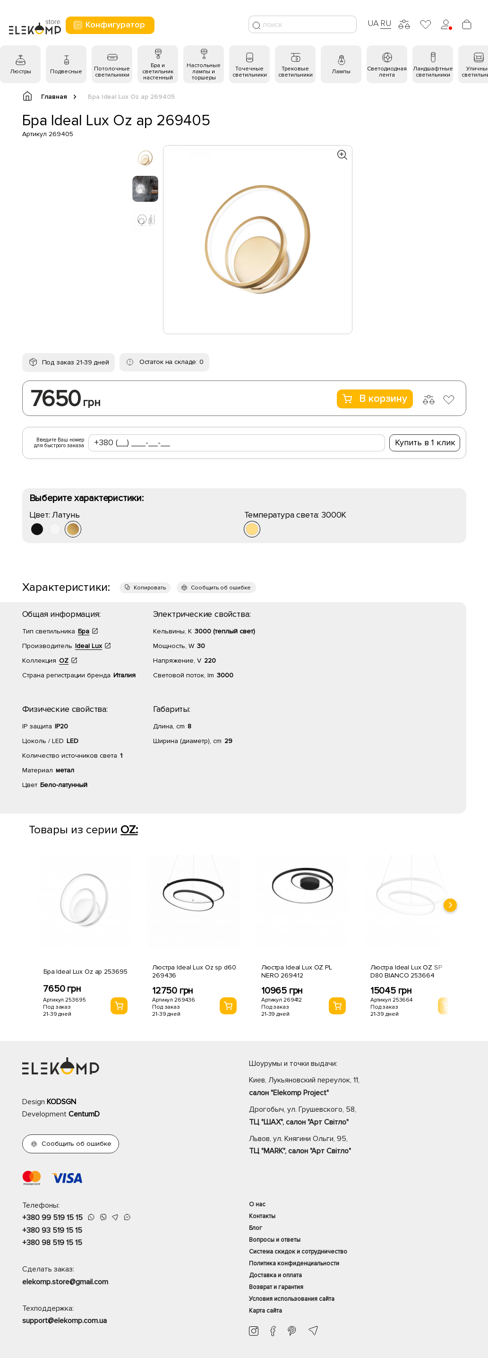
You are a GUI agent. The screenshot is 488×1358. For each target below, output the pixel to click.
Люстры (20, 71)
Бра (83, 631)
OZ (63, 661)
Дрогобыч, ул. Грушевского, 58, (357, 1116)
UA (373, 23)
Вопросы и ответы (274, 1240)
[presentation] (450, 905)
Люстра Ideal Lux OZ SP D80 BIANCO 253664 (406, 971)
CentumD (84, 1114)
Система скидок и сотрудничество (298, 1251)
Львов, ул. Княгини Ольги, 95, (357, 1146)
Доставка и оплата (275, 1275)
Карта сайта (265, 1311)
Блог (255, 1228)
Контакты (262, 1216)
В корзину (374, 398)
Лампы (341, 71)
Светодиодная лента (387, 71)
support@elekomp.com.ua (64, 1320)
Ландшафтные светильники (433, 71)
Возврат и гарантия (276, 1287)
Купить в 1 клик (425, 442)
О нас (257, 1204)
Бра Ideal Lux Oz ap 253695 (85, 972)
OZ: (128, 830)
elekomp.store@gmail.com (65, 1282)
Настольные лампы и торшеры (204, 71)
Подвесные (66, 71)
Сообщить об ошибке (221, 587)
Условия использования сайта (291, 1299)
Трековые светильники (295, 71)
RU (385, 23)
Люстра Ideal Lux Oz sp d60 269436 (194, 971)
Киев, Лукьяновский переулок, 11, (357, 1087)
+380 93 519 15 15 (52, 1230)
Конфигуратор (109, 24)
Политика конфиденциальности (294, 1263)
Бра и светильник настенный (157, 71)
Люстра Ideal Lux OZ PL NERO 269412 (296, 971)
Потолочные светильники (112, 71)
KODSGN (61, 1102)
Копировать (150, 587)
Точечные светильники (249, 71)
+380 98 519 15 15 (52, 1242)
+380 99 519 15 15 (52, 1217)
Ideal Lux (88, 646)
